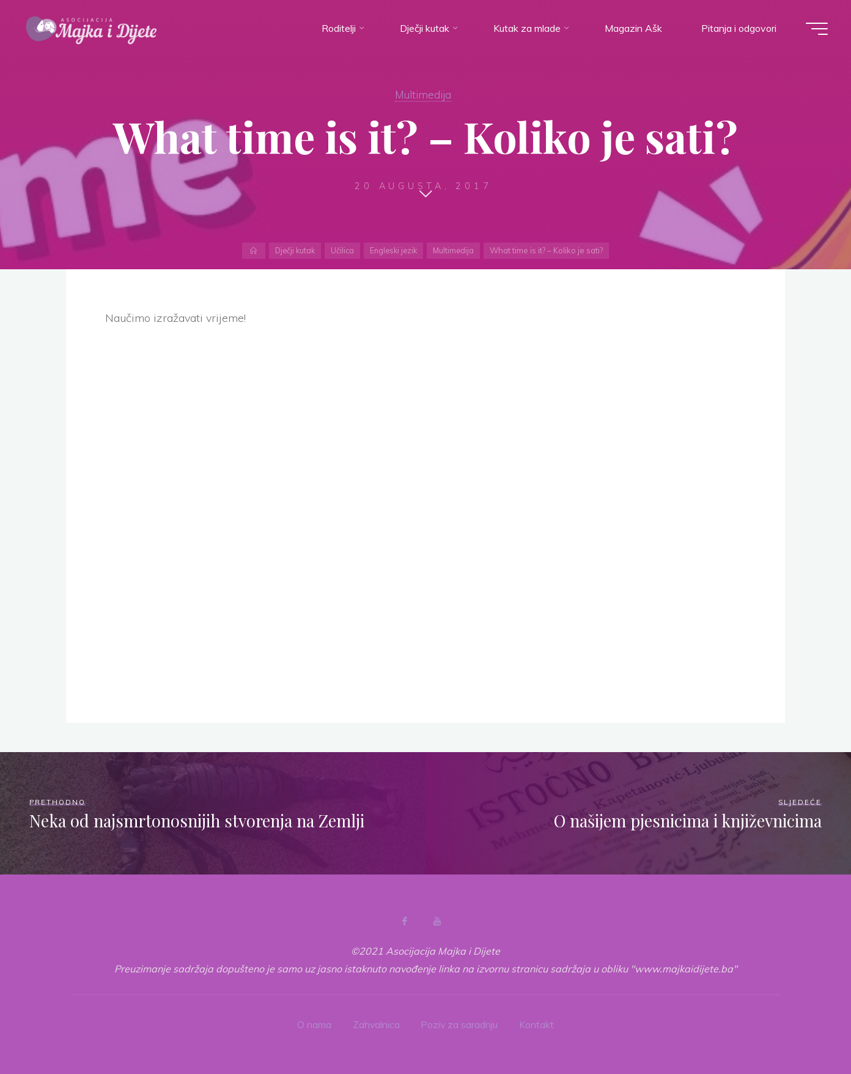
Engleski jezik (394, 250)
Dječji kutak (292, 250)
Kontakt (537, 1024)
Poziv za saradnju (460, 1024)
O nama (314, 1024)
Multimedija (423, 94)
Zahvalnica (376, 1024)
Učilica (341, 250)
